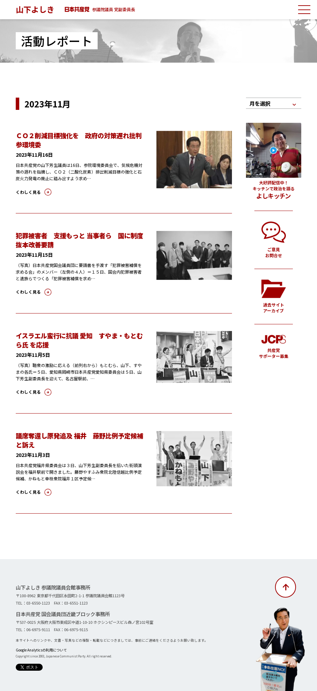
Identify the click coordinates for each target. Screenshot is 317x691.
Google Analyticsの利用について (41, 648)
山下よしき (35, 9)
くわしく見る (27, 192)
